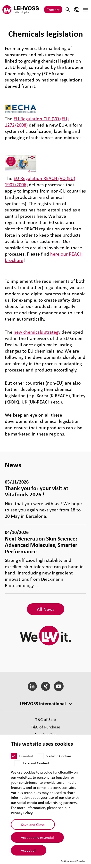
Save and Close (33, 826)
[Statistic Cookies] (40, 758)
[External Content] (17, 765)
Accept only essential (37, 839)
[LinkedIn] (32, 686)
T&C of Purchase (45, 727)
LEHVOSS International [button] (43, 703)
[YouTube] (59, 686)
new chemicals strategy (37, 332)
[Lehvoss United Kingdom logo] (20, 9)
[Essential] (14, 758)
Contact (53, 9)
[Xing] (45, 686)
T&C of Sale (45, 719)
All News (45, 609)
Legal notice (45, 734)
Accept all (28, 852)
